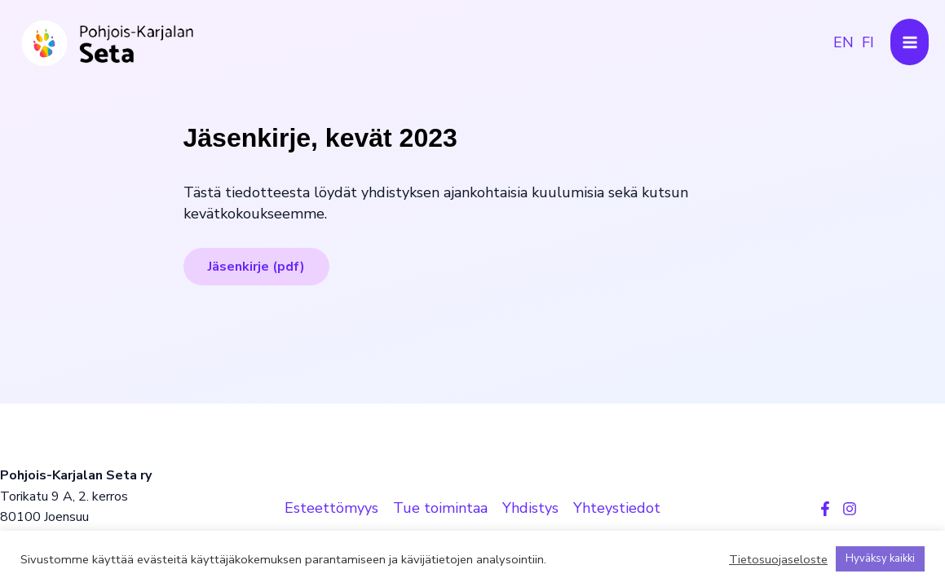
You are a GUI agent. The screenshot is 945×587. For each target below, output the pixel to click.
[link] (843, 42)
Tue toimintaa (440, 508)
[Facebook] (825, 508)
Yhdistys (530, 508)
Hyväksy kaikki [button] (880, 558)
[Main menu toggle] (909, 42)
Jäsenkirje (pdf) (256, 267)
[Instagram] (849, 508)
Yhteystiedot (616, 508)
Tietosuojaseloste (778, 559)
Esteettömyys (331, 508)
